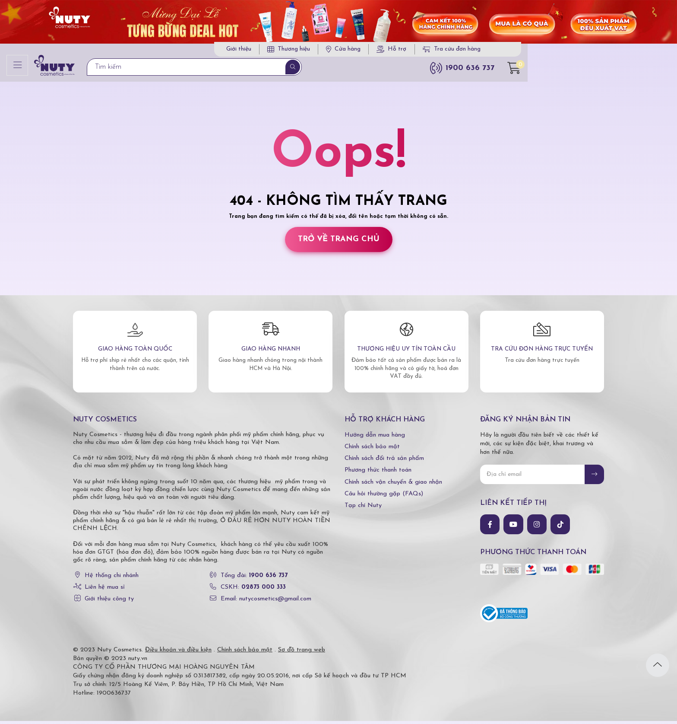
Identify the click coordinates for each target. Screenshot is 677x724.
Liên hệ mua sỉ (105, 590)
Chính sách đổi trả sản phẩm (384, 461)
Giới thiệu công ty (109, 602)
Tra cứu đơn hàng (534, 51)
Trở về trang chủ (339, 242)
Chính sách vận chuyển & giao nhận (393, 485)
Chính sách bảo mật (372, 449)
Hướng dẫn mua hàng (375, 437)
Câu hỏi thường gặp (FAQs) (384, 496)
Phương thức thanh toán (378, 473)
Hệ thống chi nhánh (112, 578)
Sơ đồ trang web (301, 653)
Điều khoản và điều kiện (178, 653)
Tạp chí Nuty (363, 508)
